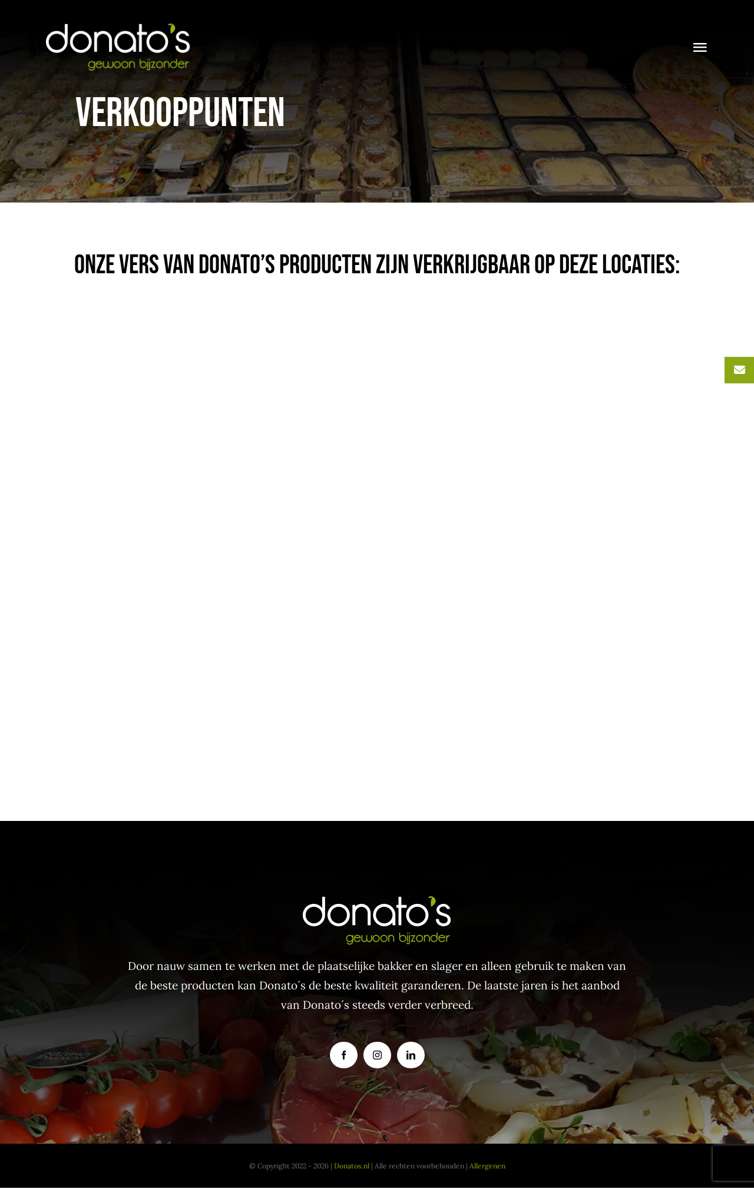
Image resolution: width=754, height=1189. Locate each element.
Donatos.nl (351, 1165)
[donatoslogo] (118, 29)
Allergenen (487, 1165)
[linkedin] (411, 1055)
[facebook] (344, 1055)
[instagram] (377, 1055)
